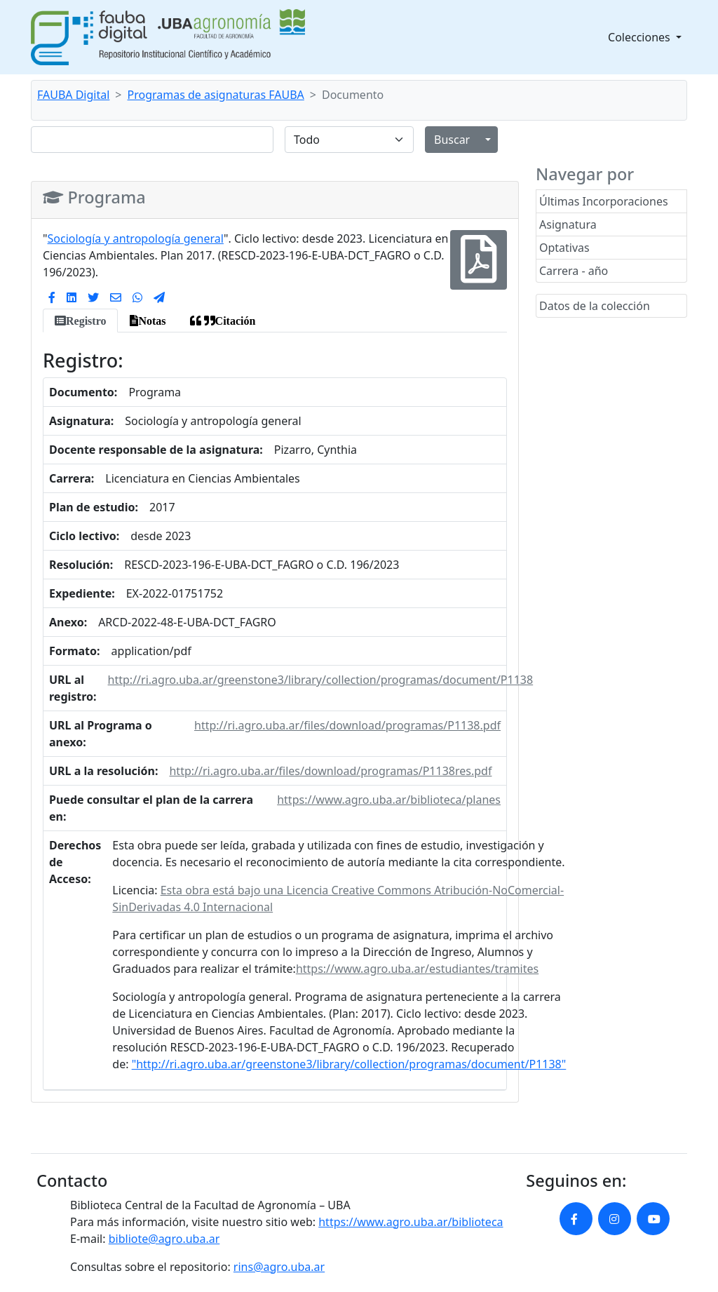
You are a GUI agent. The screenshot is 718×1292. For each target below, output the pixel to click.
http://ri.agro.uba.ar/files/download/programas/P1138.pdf (347, 725)
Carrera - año (573, 270)
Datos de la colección (594, 306)
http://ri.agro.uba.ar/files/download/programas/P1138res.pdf (330, 771)
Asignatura (568, 224)
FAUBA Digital (73, 94)
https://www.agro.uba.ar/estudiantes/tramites (417, 968)
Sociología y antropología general (136, 238)
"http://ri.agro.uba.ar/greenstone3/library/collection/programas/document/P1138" (349, 1064)
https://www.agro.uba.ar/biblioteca (410, 1222)
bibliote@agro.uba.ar (164, 1238)
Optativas (564, 247)
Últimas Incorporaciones (603, 201)
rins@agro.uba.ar (279, 1266)
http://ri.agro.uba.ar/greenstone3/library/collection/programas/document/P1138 (321, 679)
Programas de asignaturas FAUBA (216, 94)
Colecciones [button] (640, 37)
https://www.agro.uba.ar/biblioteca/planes (389, 799)
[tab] (80, 320)
